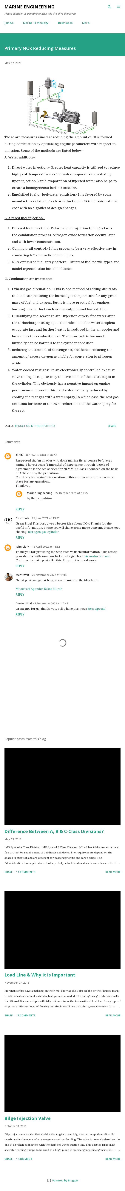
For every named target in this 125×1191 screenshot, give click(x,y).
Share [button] (112, 426)
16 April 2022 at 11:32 (46, 546)
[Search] (109, 7)
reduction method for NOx (35, 426)
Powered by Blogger (62, 1180)
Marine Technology (35, 23)
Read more (113, 872)
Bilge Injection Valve (27, 1118)
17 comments (25, 1015)
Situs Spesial (96, 608)
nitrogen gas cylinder (43, 532)
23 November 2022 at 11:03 (49, 575)
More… (86, 23)
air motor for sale (97, 556)
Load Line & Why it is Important (39, 975)
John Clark (22, 546)
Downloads (65, 23)
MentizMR (22, 575)
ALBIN (19, 455)
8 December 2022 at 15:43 (51, 603)
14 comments (25, 872)
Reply (20, 509)
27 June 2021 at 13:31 (45, 518)
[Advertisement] (62, 698)
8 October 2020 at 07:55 (41, 455)
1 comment (24, 1159)
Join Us (8, 23)
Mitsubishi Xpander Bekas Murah (39, 589)
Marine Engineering (29, 7)
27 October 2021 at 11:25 (71, 493)
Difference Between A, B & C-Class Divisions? (54, 831)
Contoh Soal (24, 603)
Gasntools (22, 518)
